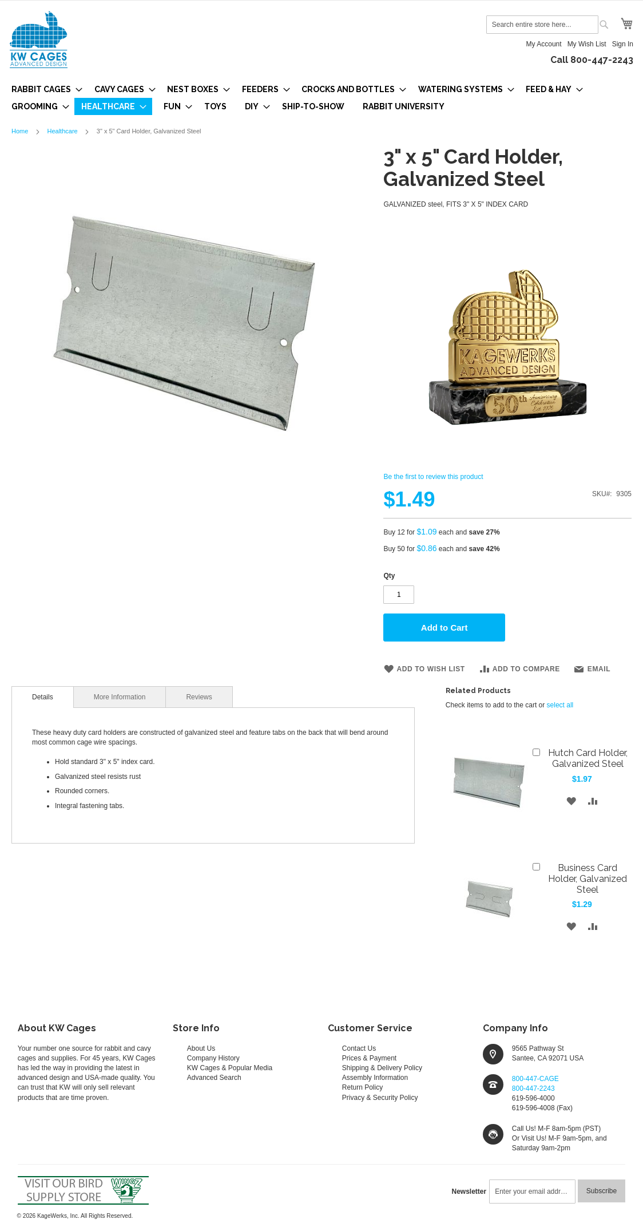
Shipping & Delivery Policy (382, 1068)
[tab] (42, 697)
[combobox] (542, 24)
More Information (120, 697)
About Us (201, 1048)
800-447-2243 (533, 1088)
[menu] (321, 98)
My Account (544, 44)
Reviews (199, 697)
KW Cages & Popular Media (229, 1068)
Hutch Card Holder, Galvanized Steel (588, 758)
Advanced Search (214, 1078)
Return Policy (362, 1087)
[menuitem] (43, 89)
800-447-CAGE (535, 1079)
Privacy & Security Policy (380, 1098)
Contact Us (359, 1048)
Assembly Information (375, 1078)
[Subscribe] (601, 1190)
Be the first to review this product (433, 477)
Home (19, 131)
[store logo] (39, 39)
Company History (213, 1058)
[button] (571, 800)
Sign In (622, 44)
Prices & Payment (369, 1058)
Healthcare (62, 131)
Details (42, 697)
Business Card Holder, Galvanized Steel (587, 878)
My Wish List (586, 44)
